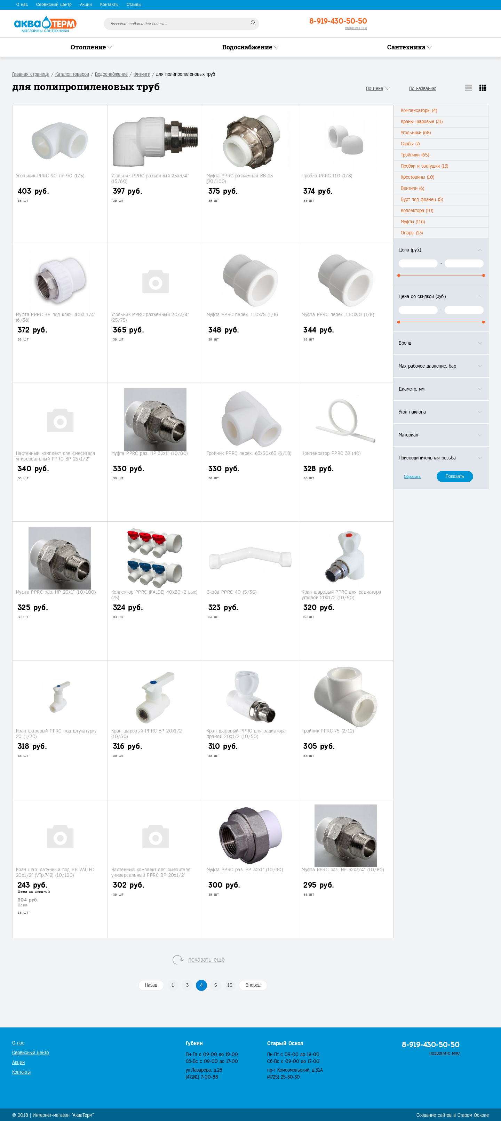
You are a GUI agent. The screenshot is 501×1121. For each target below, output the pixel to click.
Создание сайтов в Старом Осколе (452, 1115)
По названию (422, 88)
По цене (374, 88)
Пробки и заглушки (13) (424, 166)
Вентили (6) (412, 188)
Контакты (109, 4)
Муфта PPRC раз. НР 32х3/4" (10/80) (343, 869)
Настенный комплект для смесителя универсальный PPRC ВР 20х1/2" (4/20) (151, 875)
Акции (86, 4)
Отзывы (134, 4)
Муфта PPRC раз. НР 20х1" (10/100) (56, 592)
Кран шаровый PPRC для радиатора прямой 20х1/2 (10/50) (246, 733)
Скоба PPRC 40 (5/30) (232, 592)
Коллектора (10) (417, 210)
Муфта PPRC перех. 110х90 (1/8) (338, 314)
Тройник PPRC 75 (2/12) (328, 731)
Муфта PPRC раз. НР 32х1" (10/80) (149, 453)
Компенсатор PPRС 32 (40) (331, 453)
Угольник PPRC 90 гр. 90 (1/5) (50, 175)
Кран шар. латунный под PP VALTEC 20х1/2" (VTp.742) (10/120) (55, 872)
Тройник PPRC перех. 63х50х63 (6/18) (249, 453)
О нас (22, 4)
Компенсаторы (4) (419, 110)
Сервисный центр (54, 4)
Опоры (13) (412, 232)
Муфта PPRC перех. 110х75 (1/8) (242, 314)
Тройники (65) (415, 155)
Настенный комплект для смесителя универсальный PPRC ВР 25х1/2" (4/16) (55, 459)
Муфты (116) (413, 221)
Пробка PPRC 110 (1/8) (327, 175)
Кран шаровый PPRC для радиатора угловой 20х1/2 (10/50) (341, 595)
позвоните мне (356, 28)
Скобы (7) (410, 143)
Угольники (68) (416, 132)
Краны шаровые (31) (422, 121)
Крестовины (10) (417, 177)
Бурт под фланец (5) (422, 199)
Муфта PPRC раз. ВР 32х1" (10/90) (245, 869)
